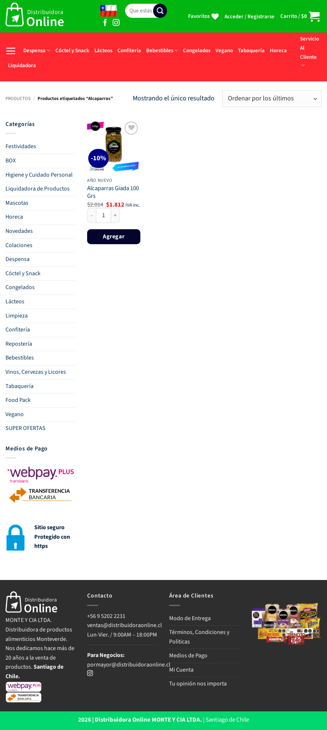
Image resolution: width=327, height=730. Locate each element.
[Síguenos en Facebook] (105, 23)
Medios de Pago (188, 656)
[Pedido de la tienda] (272, 99)
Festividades (20, 146)
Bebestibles (162, 50)
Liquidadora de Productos (37, 189)
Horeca (278, 50)
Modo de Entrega (190, 618)
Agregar (113, 236)
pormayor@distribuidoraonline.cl (128, 665)
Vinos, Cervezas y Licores (35, 372)
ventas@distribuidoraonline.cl (125, 625)
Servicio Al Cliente (309, 52)
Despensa (36, 50)
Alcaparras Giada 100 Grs (113, 192)
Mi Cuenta (181, 670)
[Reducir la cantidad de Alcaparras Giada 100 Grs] (91, 215)
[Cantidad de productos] (103, 215)
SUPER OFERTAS (25, 428)
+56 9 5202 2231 (106, 616)
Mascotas (16, 203)
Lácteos (103, 50)
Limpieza (16, 316)
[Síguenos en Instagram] (116, 23)
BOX (10, 161)
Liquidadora (22, 65)
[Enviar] (160, 11)
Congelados (196, 50)
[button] (250, 17)
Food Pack (18, 400)
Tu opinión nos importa (198, 684)
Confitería (129, 50)
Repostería (18, 344)
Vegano (224, 50)
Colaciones (18, 245)
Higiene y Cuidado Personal (39, 175)
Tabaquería (251, 50)
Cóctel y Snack (72, 50)
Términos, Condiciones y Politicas (199, 637)
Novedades (19, 231)
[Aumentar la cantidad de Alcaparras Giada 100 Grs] (115, 215)
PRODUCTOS (18, 98)
